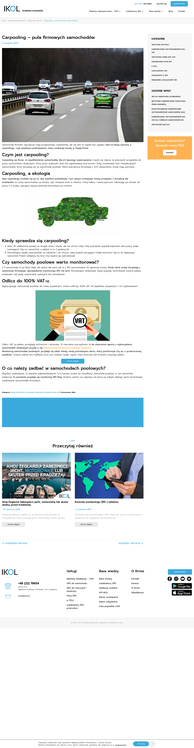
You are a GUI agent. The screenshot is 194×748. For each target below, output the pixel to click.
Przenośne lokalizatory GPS (164, 80)
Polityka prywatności (90, 622)
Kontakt (181, 11)
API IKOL (103, 592)
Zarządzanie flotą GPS (51, 392)
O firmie (135, 588)
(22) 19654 (147, 4)
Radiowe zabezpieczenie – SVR (105, 11)
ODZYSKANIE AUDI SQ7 (161, 124)
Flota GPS (71, 595)
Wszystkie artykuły (34, 392)
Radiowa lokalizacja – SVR (80, 578)
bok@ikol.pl (24, 596)
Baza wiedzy (156, 11)
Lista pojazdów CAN (109, 606)
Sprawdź (169, 152)
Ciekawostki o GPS (160, 75)
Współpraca (137, 592)
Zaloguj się (161, 4)
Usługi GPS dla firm (18, 392)
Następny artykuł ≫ (131, 543)
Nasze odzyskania (108, 601)
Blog (171, 11)
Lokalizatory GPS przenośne (75, 606)
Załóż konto (179, 4)
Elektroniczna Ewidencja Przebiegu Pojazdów (67, 347)
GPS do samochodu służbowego (166, 96)
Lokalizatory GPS (135, 11)
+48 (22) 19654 (28, 583)
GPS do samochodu (77, 583)
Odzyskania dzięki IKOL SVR (163, 57)
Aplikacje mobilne (108, 588)
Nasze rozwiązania (108, 597)
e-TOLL (154, 66)
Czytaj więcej (13, 524)
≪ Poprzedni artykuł (15, 543)
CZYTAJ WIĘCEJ (73, 361)
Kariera (135, 583)
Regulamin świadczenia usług (111, 622)
